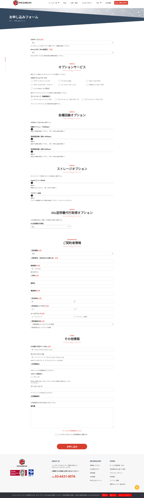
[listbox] (51, 226)
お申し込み (72, 446)
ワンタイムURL (66, 81)
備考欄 (33, 406)
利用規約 (112, 477)
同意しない (113, 495)
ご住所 (34, 276)
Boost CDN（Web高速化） (41, 49)
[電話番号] (72, 294)
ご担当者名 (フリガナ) (40, 306)
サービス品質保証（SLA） (117, 465)
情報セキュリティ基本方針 (117, 484)
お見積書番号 (35, 396)
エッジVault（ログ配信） (42, 88)
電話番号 (35, 291)
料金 (64, 4)
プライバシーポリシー (116, 473)
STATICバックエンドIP (96, 85)
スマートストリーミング (42, 81)
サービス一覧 (53, 4)
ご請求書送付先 (37, 321)
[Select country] (33, 294)
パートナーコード (36, 386)
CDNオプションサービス (39, 78)
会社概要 (108, 4)
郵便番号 (35, 266)
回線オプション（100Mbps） (40, 127)
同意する (104, 495)
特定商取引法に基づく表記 (117, 469)
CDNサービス (37, 40)
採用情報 (92, 473)
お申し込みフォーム (96, 480)
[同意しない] (142, 495)
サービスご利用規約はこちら (72, 431)
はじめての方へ (87, 4)
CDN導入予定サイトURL (40, 346)
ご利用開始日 (35, 364)
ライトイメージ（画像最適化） (41, 96)
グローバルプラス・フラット (43, 85)
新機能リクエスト (95, 465)
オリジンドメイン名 (37, 354)
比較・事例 (74, 4)
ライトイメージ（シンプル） (43, 99)
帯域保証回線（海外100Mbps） (41, 149)
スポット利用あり (36, 374)
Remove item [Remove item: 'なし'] (68, 227)
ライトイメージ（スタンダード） (69, 99)
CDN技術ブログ (94, 469)
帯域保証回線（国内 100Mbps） (41, 137)
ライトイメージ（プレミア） (94, 99)
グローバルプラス (95, 81)
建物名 (33, 283)
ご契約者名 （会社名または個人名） (44, 258)
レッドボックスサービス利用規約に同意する (72, 434)
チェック (37, 377)
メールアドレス (37, 314)
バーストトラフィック (68, 85)
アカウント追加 (36, 193)
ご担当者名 (36, 298)
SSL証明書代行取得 (37, 224)
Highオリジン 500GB (38, 180)
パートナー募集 (114, 480)
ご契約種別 (36, 250)
